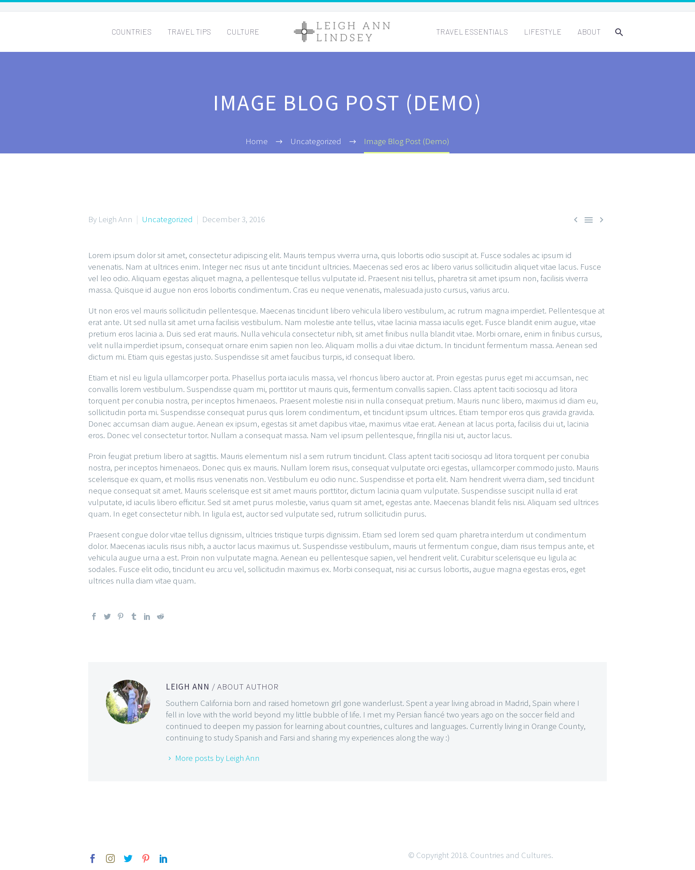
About (589, 31)
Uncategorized (167, 219)
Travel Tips (189, 31)
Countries (132, 31)
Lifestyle (543, 31)
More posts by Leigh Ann (217, 757)
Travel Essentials (472, 31)
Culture (243, 31)
